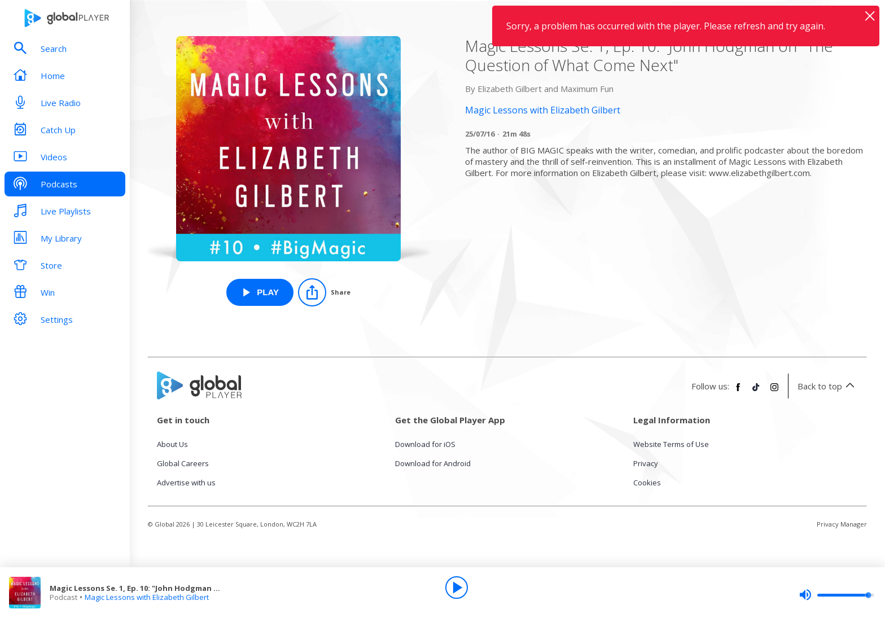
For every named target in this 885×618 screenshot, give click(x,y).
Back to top (828, 386)
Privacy (645, 463)
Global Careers (183, 463)
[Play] (456, 587)
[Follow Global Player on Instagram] (774, 392)
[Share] (324, 292)
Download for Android (433, 463)
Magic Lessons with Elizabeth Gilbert (147, 597)
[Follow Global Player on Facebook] (738, 392)
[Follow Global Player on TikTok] (756, 392)
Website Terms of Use (671, 444)
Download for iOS (425, 444)
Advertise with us (186, 482)
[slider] (836, 595)
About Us (172, 444)
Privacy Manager (842, 524)
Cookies (647, 482)
